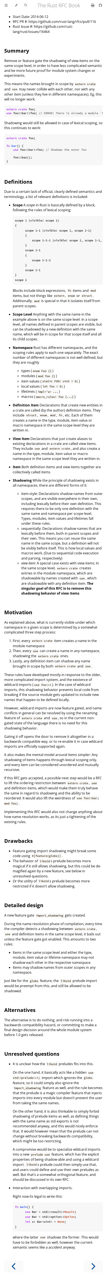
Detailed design (23, 905)
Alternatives (20, 1009)
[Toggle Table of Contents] (6, 5)
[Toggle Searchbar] (25, 5)
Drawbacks (18, 840)
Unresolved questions (31, 1053)
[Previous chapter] (13, 1266)
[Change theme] (16, 5)
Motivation (18, 612)
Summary (16, 50)
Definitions (18, 181)
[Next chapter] (93, 1266)
